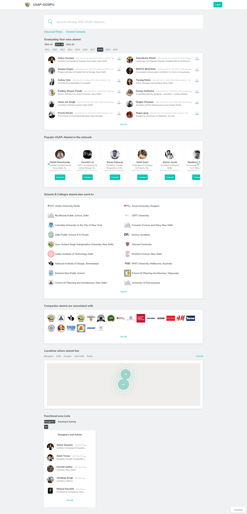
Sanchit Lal (87, 162)
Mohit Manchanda (60, 162)
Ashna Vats (64, 80)
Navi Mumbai (97, 116)
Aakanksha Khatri (146, 58)
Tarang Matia (143, 80)
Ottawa (69, 481)
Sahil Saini (142, 162)
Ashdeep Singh (65, 478)
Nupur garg (142, 113)
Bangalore (48, 356)
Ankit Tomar (63, 456)
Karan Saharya (115, 162)
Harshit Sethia (64, 467)
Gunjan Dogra (65, 69)
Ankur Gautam (66, 58)
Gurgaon (68, 356)
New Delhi (102, 61)
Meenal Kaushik (65, 488)
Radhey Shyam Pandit (70, 91)
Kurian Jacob (170, 162)
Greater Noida (175, 105)
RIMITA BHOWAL (146, 69)
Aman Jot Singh (66, 102)
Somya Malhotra (145, 91)
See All (123, 124)
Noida (89, 356)
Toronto (171, 116)
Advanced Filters (53, 31)
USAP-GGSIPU (43, 5)
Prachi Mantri (65, 113)
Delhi (58, 356)
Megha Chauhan (145, 102)
